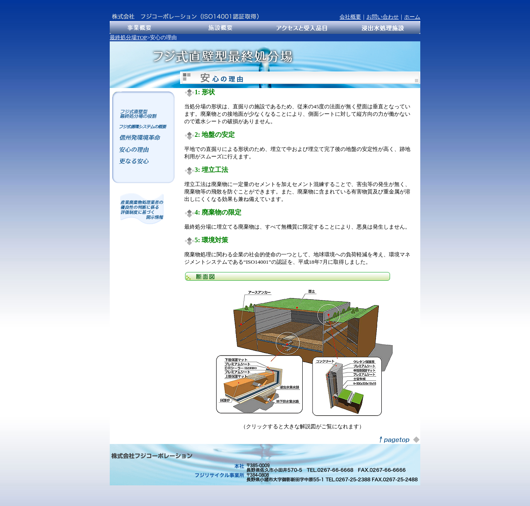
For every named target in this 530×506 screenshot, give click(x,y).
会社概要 (350, 17)
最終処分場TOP (128, 37)
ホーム (412, 17)
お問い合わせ (382, 17)
